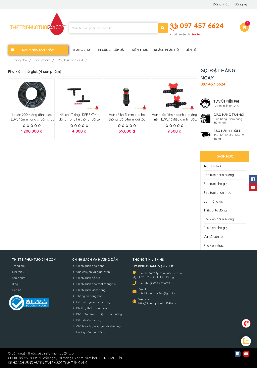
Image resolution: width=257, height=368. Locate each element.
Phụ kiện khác (214, 245)
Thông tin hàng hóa (89, 296)
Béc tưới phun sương (219, 175)
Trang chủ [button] (81, 50)
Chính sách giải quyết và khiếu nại (98, 326)
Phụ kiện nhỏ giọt (216, 228)
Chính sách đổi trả (88, 278)
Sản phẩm (18, 278)
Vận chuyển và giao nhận (93, 272)
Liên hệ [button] (191, 50)
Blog (15, 284)
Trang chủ (18, 266)
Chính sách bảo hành (90, 266)
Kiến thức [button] (140, 50)
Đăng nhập (221, 4)
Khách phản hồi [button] (166, 50)
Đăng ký (241, 4)
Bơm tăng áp (213, 201)
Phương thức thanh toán (92, 308)
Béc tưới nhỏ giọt (216, 184)
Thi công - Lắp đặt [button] (111, 50)
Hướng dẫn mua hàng (90, 332)
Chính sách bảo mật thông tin (96, 284)
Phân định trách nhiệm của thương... (100, 314)
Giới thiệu (18, 272)
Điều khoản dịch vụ (88, 320)
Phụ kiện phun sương (219, 219)
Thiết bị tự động (215, 210)
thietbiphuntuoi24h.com (59, 353)
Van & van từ (213, 237)
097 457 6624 (202, 25)
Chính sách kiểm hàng (91, 290)
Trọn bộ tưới (212, 166)
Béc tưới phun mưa (217, 193)
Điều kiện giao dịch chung (93, 302)
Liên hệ (16, 290)
